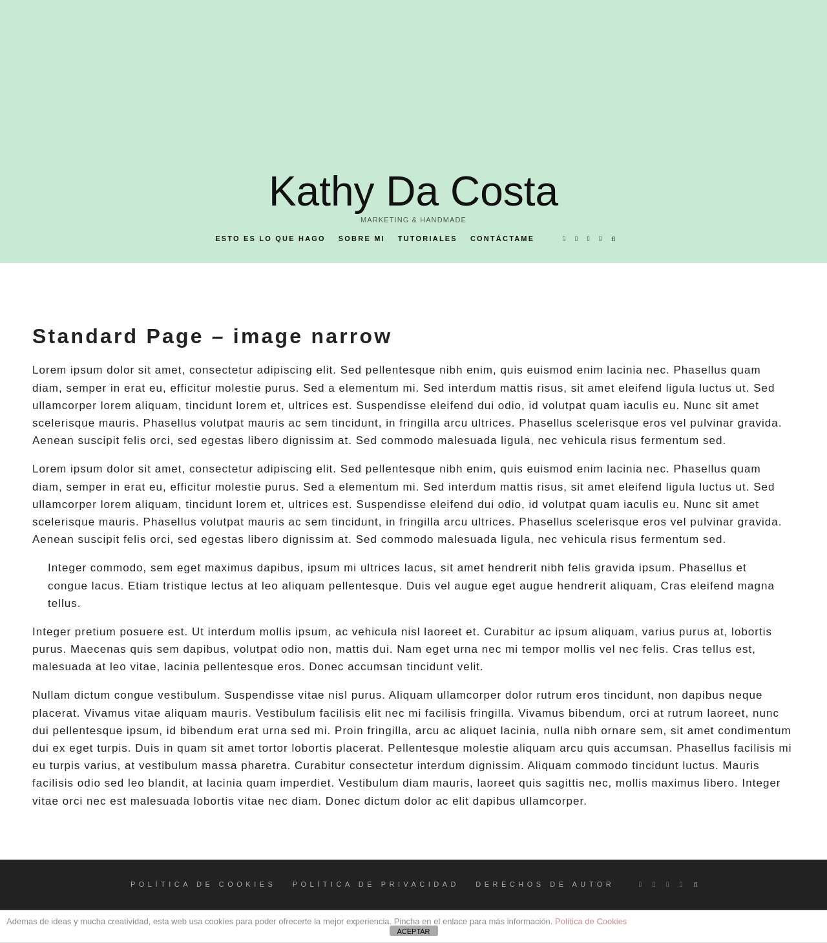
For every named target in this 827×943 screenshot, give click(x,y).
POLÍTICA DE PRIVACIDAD (376, 884)
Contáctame (502, 238)
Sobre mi (362, 238)
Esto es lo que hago (270, 238)
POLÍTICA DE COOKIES (204, 884)
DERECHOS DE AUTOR (545, 884)
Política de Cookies (591, 921)
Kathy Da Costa (413, 191)
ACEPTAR (413, 931)
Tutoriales (427, 238)
